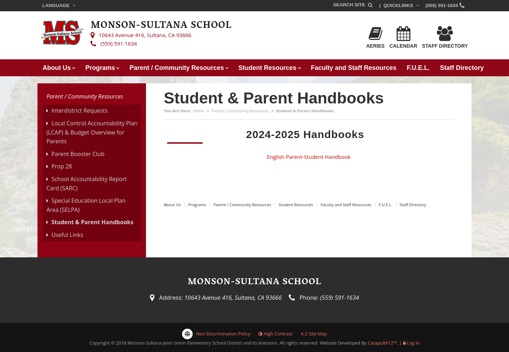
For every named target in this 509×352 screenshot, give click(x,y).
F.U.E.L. (418, 67)
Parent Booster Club (77, 154)
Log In (413, 343)
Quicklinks (402, 5)
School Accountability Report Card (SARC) (86, 183)
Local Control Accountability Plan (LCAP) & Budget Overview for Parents (92, 132)
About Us (56, 67)
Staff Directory (445, 37)
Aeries (375, 37)
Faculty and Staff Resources (354, 67)
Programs (100, 67)
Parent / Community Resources (176, 67)
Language (59, 5)
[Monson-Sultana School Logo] (62, 34)
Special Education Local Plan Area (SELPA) (85, 205)
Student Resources (268, 67)
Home (198, 110)
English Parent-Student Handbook (308, 156)
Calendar (403, 37)
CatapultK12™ (382, 343)
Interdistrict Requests (79, 110)
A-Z (314, 333)
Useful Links (67, 235)
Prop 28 (61, 166)
